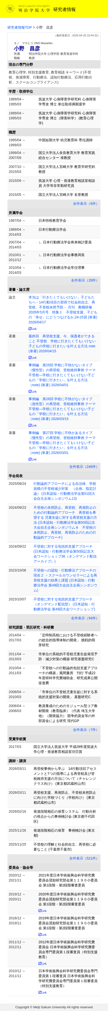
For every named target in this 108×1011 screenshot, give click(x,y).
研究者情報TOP (19, 27)
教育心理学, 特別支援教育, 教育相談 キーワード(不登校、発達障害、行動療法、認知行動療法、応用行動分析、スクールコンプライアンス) (50, 77)
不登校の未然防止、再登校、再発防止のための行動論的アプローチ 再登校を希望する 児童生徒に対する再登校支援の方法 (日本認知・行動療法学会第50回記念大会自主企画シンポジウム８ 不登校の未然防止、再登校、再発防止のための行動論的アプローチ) (65, 522)
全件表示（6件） (86, 204)
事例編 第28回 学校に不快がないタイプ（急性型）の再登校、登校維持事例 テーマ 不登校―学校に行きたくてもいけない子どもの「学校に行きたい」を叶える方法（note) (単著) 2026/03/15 (64, 409)
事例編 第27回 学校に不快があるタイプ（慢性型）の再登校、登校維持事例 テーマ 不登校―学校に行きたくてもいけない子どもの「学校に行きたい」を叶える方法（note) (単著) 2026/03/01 (64, 443)
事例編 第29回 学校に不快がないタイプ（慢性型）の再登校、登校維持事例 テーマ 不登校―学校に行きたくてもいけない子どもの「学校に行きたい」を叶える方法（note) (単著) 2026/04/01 (64, 375)
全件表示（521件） (84, 858)
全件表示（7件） (86, 730)
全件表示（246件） (84, 467)
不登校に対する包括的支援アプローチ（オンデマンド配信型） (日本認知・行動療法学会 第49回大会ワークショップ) (64, 604)
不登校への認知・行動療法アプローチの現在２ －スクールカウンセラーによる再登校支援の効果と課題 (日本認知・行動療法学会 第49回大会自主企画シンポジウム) (65, 580)
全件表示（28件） (85, 280)
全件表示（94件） (85, 618)
